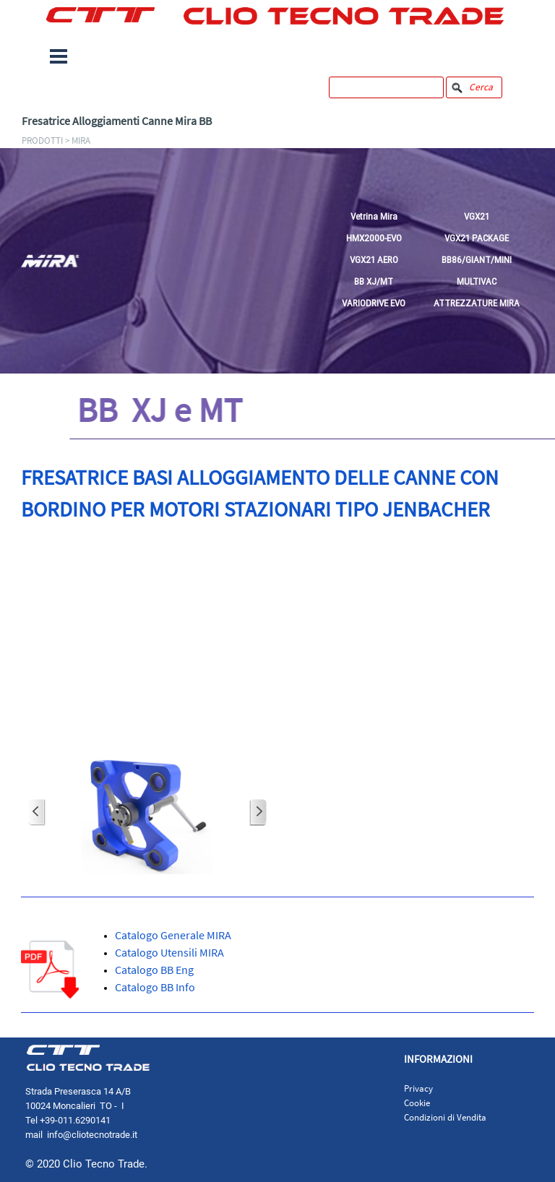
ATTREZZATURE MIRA (477, 303)
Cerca (481, 87)
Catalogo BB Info (155, 987)
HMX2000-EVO (374, 238)
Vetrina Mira (373, 216)
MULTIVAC (476, 281)
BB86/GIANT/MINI (477, 260)
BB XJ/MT (373, 281)
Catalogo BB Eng (154, 969)
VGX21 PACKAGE (476, 238)
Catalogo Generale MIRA (173, 935)
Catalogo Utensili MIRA (169, 952)
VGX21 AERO (374, 260)
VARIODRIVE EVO (373, 303)
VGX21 (476, 216)
